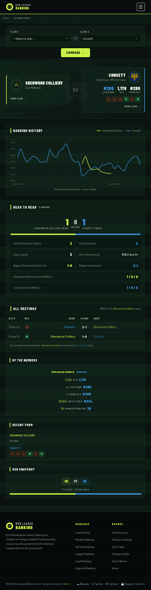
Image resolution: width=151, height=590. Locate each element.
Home (6, 17)
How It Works (119, 561)
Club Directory (120, 532)
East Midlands (33, 87)
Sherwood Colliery (105, 326)
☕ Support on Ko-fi (133, 583)
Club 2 (84, 31)
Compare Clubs (120, 553)
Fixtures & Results (122, 539)
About (115, 568)
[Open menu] (141, 7)
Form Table (118, 546)
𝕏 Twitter (97, 583)
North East (103, 79)
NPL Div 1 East (118, 79)
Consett (69, 326)
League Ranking (85, 553)
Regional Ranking (85, 568)
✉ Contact (112, 583)
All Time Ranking (85, 546)
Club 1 (14, 31)
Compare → (75, 52)
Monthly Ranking (85, 539)
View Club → (18, 98)
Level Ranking (83, 561)
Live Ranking (83, 532)
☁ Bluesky (83, 583)
